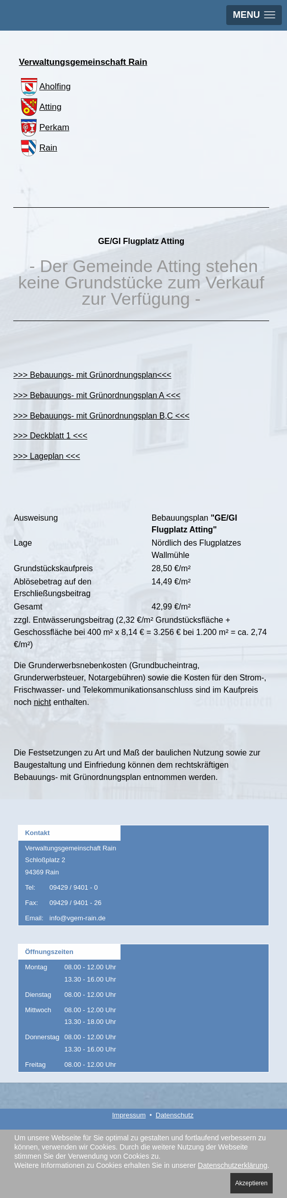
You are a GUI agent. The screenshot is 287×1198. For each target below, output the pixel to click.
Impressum (129, 1115)
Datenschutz (175, 1115)
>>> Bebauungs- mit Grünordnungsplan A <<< (96, 395)
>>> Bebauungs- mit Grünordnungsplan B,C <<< (101, 415)
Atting (40, 107)
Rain (38, 148)
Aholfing (44, 86)
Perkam (44, 127)
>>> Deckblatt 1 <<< (50, 435)
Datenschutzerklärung (232, 1165)
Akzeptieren (251, 1183)
